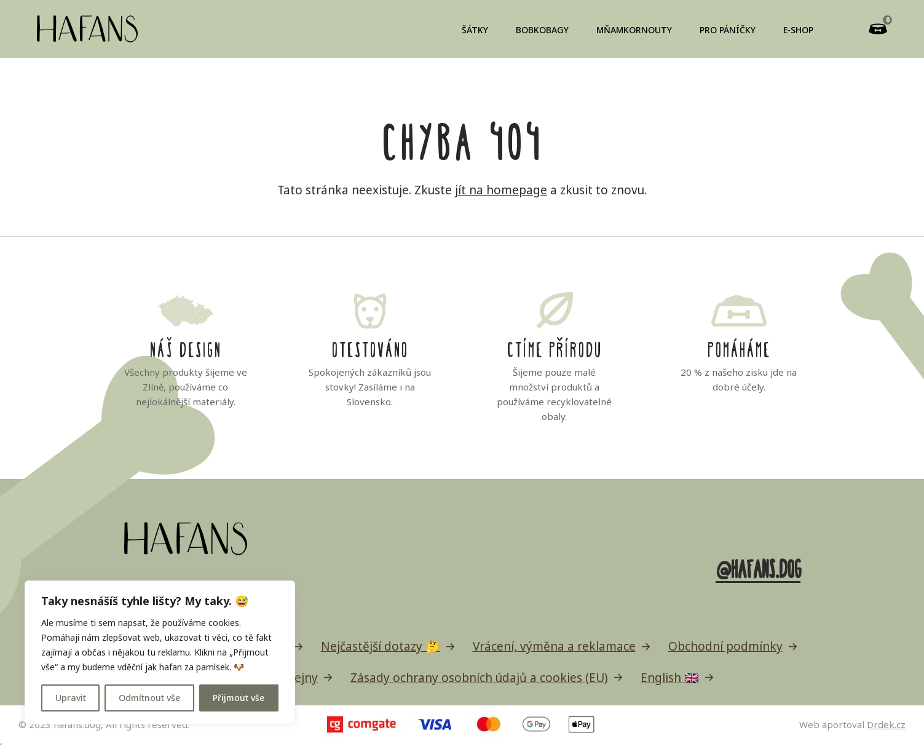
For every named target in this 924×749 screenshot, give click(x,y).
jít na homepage (501, 190)
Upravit (70, 697)
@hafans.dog (758, 567)
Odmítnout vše (149, 697)
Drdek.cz (886, 724)
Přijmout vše (238, 697)
